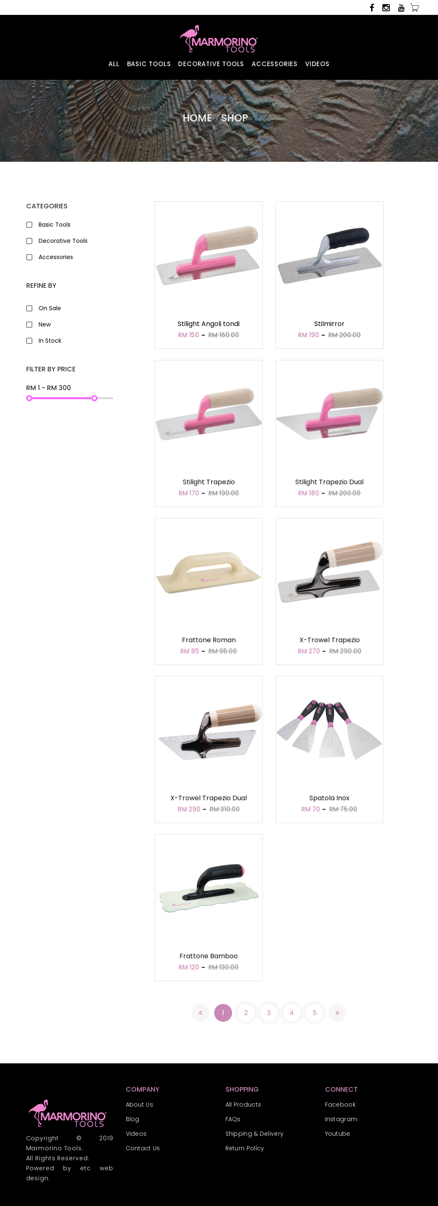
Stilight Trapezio (208, 483)
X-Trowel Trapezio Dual (208, 799)
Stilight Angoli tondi (209, 324)
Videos (136, 1133)
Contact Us (143, 1148)
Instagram (341, 1119)
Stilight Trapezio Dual (329, 483)
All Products (243, 1104)
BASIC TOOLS (149, 63)
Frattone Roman (208, 641)
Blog (132, 1119)
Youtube (337, 1133)
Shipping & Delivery (254, 1133)
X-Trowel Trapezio (329, 641)
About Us (139, 1104)
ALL (113, 63)
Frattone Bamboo (208, 957)
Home (197, 118)
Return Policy (244, 1148)
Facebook (340, 1104)
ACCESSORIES (275, 63)
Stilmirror (329, 324)
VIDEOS (317, 63)
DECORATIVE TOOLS (211, 63)
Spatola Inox (329, 799)
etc (85, 1168)
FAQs (233, 1119)
